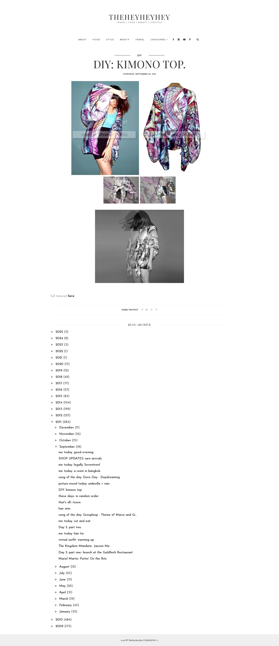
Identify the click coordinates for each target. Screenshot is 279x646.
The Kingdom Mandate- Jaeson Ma (84, 546)
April (63, 592)
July (62, 573)
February (66, 605)
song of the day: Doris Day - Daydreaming (89, 477)
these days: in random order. (79, 496)
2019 (59, 370)
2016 (59, 390)
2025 (60, 332)
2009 (60, 626)
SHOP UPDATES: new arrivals (80, 458)
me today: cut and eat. (75, 521)
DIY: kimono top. (70, 490)
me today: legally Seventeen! (79, 465)
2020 (60, 364)
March (64, 599)
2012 (59, 415)
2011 (59, 422)
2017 (59, 383)
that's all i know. (70, 502)
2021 (59, 357)
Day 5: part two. (70, 527)
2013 (59, 409)
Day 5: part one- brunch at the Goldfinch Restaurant (96, 552)
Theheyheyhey (139, 17)
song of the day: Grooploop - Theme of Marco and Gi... (98, 515)
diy (139, 56)
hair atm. (65, 508)
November (67, 434)
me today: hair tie (71, 533)
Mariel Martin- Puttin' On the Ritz (83, 558)
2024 (60, 338)
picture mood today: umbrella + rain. (84, 483)
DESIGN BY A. (151, 640)
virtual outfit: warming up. (76, 540)
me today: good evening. (76, 452)
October (65, 440)
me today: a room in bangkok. (80, 471)
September (67, 447)
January (65, 611)
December (67, 427)
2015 (59, 396)
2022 (60, 351)
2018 (59, 377)
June (63, 579)
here (71, 296)
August (64, 566)
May (63, 586)
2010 (60, 619)
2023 (60, 344)
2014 (59, 402)
